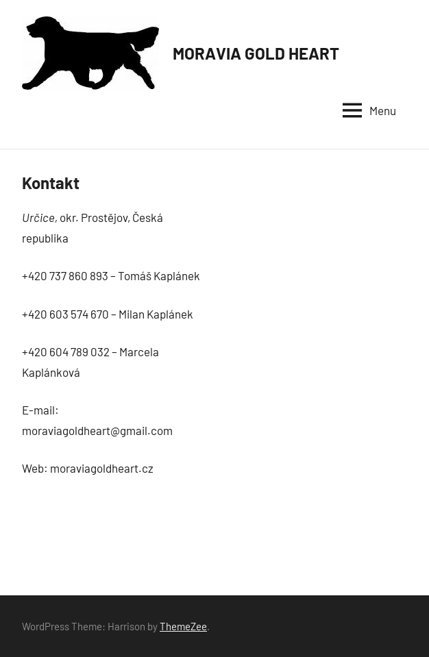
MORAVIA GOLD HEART (256, 53)
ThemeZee (183, 626)
